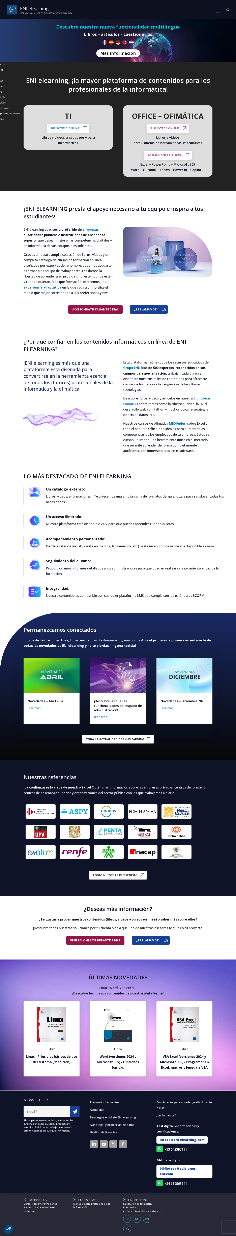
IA (201, 404)
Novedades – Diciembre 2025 (182, 701)
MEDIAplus (177, 423)
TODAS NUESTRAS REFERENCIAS (115, 875)
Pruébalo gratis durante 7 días (95, 940)
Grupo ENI (131, 368)
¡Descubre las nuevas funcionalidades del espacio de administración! (118, 705)
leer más (34, 708)
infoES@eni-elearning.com (182, 1140)
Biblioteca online (65, 128)
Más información (118, 53)
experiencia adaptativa (42, 287)
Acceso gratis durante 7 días (95, 309)
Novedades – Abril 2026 (46, 701)
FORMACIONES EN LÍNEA (165, 155)
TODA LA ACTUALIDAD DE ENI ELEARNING (115, 739)
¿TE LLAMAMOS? (146, 309)
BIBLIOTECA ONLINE (165, 128)
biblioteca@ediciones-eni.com (178, 1171)
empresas (90, 229)
